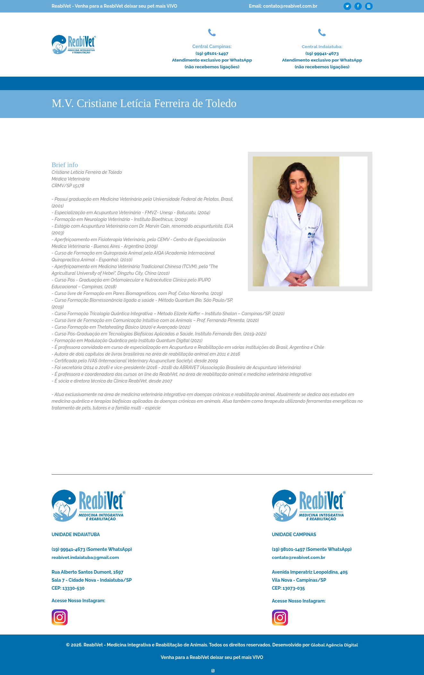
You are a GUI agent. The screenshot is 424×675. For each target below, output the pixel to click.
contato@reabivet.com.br (299, 557)
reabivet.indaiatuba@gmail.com (86, 557)
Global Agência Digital (334, 644)
